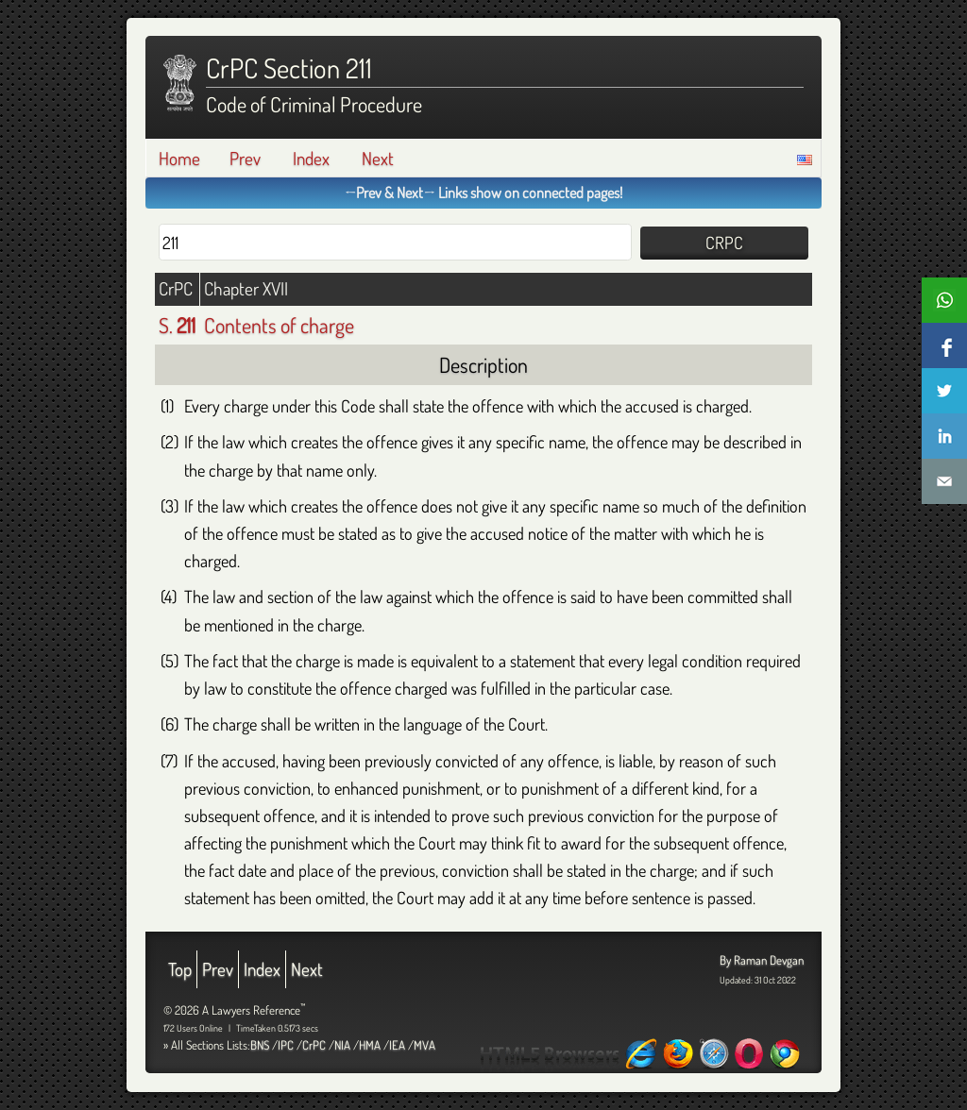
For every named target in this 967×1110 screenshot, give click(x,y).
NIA (342, 1044)
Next (378, 158)
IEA (397, 1044)
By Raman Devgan (762, 959)
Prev (245, 158)
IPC (286, 1044)
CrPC (314, 1044)
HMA (370, 1044)
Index (311, 158)
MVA (424, 1044)
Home (179, 158)
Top (180, 969)
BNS (259, 1044)
